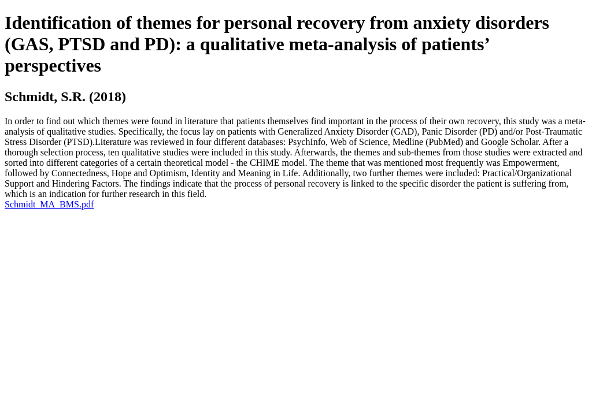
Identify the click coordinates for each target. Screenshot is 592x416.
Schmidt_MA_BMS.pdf (49, 204)
